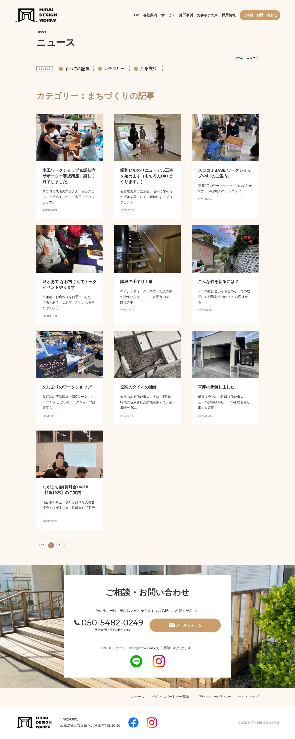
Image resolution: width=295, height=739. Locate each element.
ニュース (137, 697)
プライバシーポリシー (213, 697)
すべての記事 (74, 69)
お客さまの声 (207, 15)
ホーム (238, 57)
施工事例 (186, 15)
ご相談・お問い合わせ (260, 15)
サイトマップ (248, 697)
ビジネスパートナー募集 (170, 697)
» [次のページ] (67, 545)
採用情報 (229, 15)
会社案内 (150, 15)
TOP (135, 15)
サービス (168, 15)
